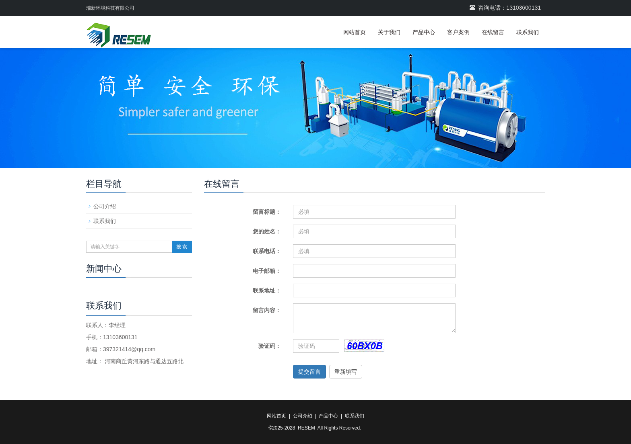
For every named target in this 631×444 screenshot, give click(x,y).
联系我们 (527, 32)
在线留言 (493, 32)
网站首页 (354, 32)
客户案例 (458, 32)
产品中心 (423, 32)
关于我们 (389, 32)
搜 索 (181, 247)
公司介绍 (104, 206)
